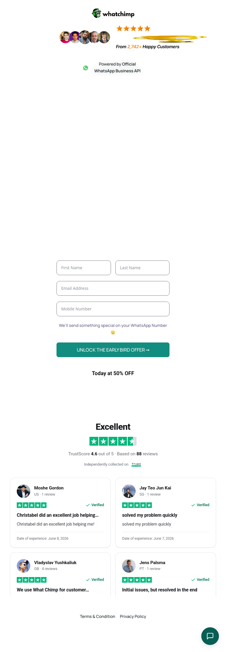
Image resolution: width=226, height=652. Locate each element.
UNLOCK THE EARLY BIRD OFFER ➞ (113, 362)
